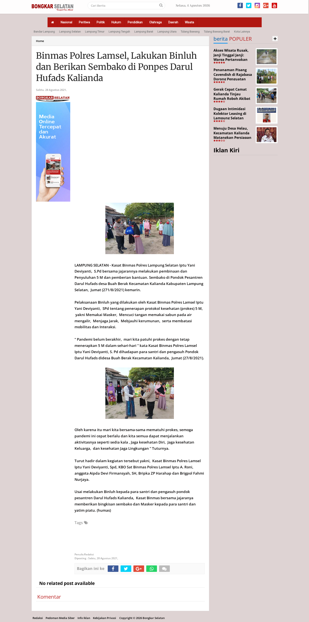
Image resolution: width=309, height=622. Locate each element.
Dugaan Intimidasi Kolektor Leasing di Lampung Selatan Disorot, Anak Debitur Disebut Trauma (232, 118)
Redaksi (38, 618)
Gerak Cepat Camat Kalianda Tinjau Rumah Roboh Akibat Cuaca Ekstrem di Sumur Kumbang (231, 98)
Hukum (116, 22)
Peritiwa (84, 22)
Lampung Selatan (70, 31)
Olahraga (155, 22)
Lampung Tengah (119, 31)
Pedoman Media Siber (60, 618)
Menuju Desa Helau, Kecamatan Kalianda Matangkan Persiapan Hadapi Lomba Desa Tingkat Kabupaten (232, 137)
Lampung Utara (166, 31)
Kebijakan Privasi (104, 618)
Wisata (189, 22)
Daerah (173, 22)
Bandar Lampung (44, 31)
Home (40, 41)
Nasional (66, 22)
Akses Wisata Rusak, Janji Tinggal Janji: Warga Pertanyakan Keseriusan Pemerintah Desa (231, 59)
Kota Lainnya (242, 31)
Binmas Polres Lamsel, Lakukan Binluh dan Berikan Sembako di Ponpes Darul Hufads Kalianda (116, 66)
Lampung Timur (94, 31)
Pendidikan (135, 22)
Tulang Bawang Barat (217, 31)
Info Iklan (84, 618)
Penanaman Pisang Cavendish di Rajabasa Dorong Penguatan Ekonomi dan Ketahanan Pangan (232, 79)
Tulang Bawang (190, 31)
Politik (101, 22)
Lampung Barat (143, 31)
